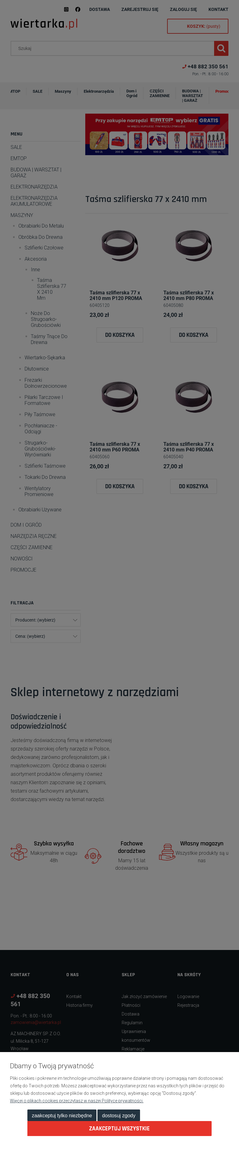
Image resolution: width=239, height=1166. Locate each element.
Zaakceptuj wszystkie (119, 1129)
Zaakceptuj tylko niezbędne (62, 1115)
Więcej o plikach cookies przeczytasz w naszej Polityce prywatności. (76, 1100)
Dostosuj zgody (118, 1115)
